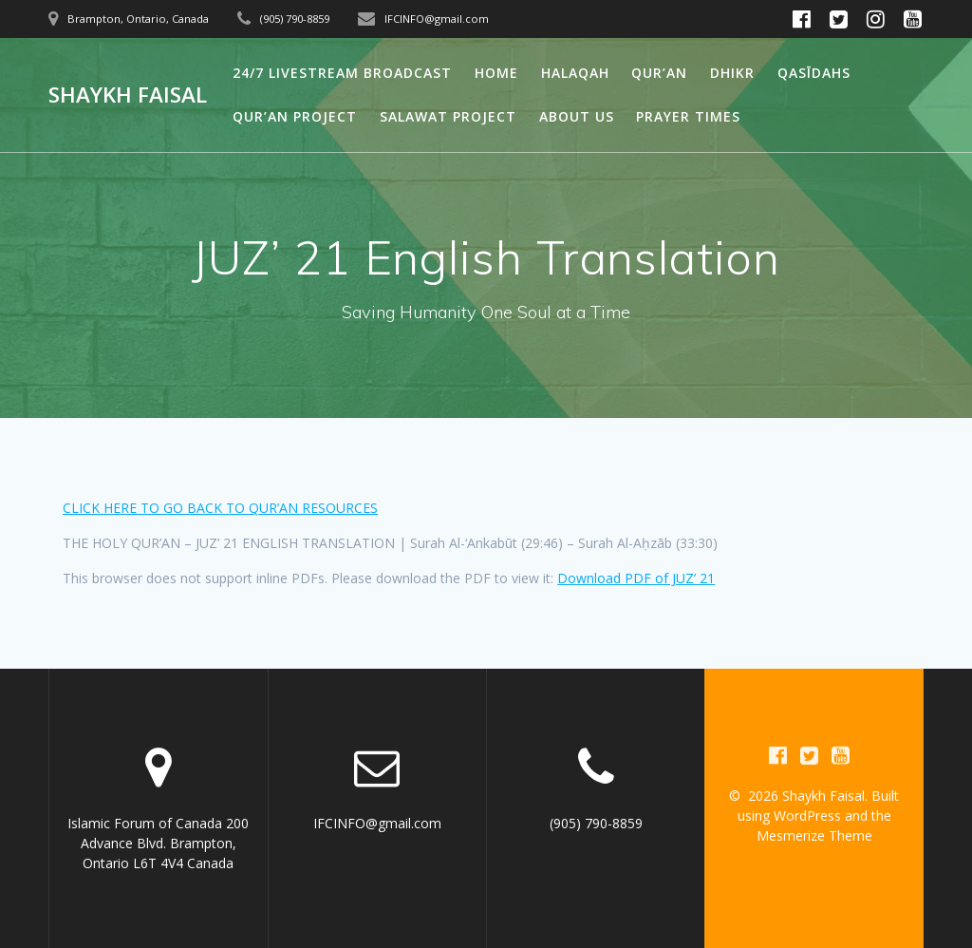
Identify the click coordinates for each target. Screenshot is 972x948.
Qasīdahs (813, 73)
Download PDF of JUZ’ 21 (636, 578)
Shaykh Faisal (127, 95)
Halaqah (575, 73)
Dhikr (732, 73)
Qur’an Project (295, 116)
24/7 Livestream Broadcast (342, 73)
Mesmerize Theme (814, 835)
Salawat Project (448, 116)
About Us (576, 116)
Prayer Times (688, 116)
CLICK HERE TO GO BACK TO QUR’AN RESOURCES (220, 508)
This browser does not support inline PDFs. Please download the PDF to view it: (389, 578)
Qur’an (659, 73)
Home (496, 73)
